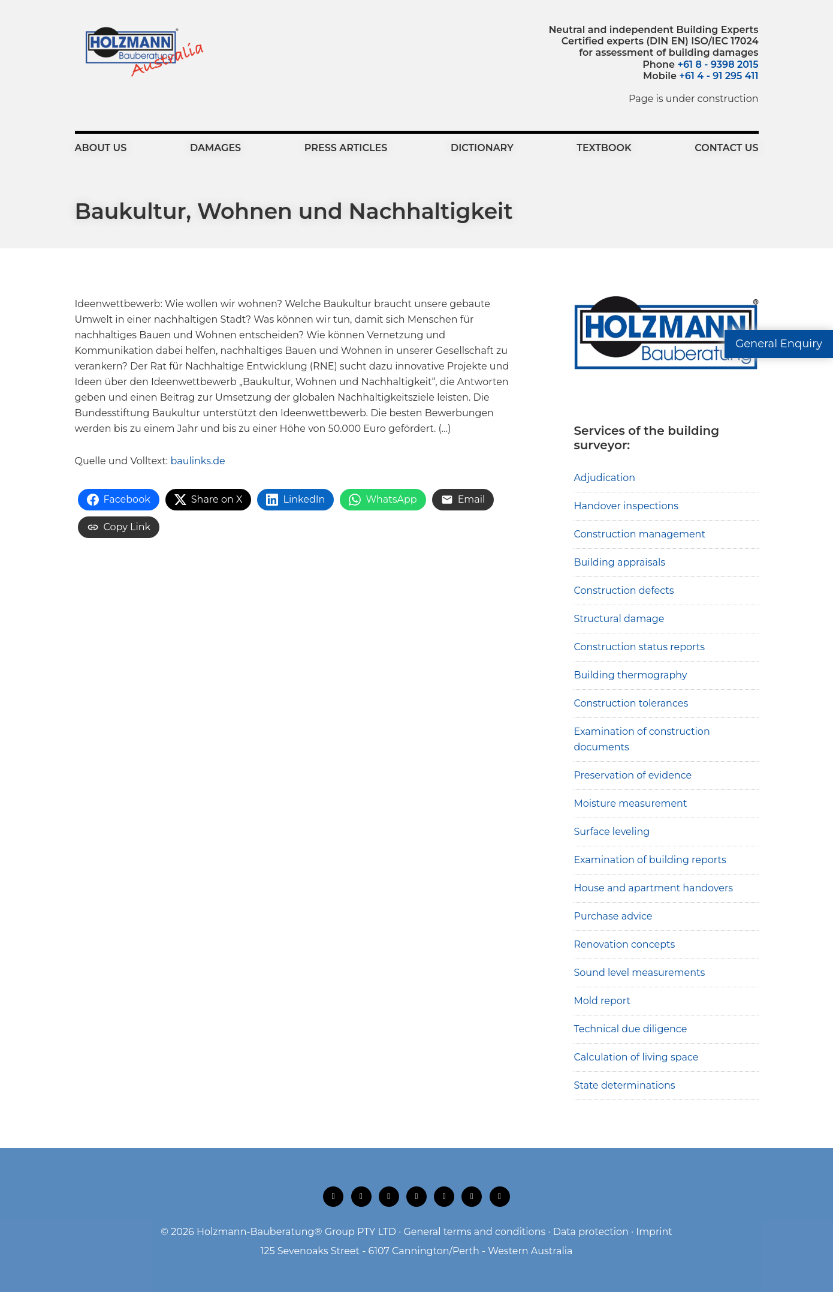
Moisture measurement (630, 803)
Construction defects (624, 590)
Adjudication (604, 477)
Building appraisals (619, 562)
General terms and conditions (474, 1231)
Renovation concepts (624, 944)
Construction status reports (639, 647)
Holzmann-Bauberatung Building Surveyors (141, 51)
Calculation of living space (636, 1057)
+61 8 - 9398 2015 (717, 64)
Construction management (639, 534)
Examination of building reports (650, 860)
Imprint (654, 1231)
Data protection (591, 1231)
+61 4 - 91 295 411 (718, 76)
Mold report (602, 1000)
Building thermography (630, 675)
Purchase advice (613, 916)
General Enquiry (778, 343)
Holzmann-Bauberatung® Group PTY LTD (296, 1231)
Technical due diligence (630, 1029)
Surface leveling (612, 831)
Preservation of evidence (633, 775)
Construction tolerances (631, 703)
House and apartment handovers (653, 888)
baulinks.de (197, 461)
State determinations (624, 1085)
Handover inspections (626, 506)
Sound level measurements (639, 972)
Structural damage (619, 618)
